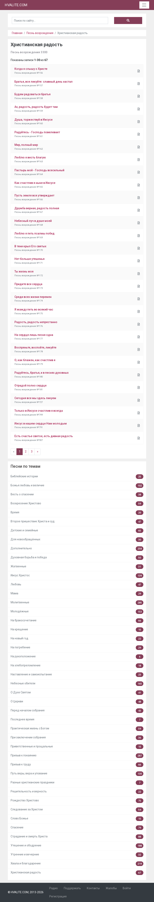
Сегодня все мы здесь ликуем (35, 398)
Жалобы (111, 888)
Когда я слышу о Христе (30, 68)
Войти (127, 888)
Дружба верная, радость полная (36, 208)
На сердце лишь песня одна (33, 334)
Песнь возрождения (39, 33)
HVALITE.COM (16, 5)
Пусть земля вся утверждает (34, 195)
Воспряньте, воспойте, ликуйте (35, 347)
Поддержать (72, 888)
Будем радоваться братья (32, 94)
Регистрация (58, 896)
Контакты (93, 888)
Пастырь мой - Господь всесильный (39, 170)
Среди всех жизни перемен (33, 296)
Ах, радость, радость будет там (36, 106)
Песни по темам (25, 466)
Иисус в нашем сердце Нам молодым (40, 423)
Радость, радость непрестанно (35, 322)
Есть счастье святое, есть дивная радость (43, 436)
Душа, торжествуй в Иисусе (33, 119)
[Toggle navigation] (144, 4)
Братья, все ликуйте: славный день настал (43, 81)
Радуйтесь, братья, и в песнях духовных (41, 372)
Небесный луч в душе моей (33, 220)
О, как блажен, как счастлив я (34, 360)
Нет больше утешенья (29, 258)
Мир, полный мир (26, 144)
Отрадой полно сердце (30, 385)
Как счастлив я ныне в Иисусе (34, 182)
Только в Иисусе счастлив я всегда (38, 410)
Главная (17, 33)
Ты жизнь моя (23, 271)
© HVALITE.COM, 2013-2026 (26, 892)
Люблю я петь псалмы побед (34, 233)
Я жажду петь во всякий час (33, 309)
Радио (53, 888)
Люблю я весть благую (30, 157)
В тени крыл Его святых (30, 246)
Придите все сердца (28, 284)
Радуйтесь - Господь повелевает (37, 132)
